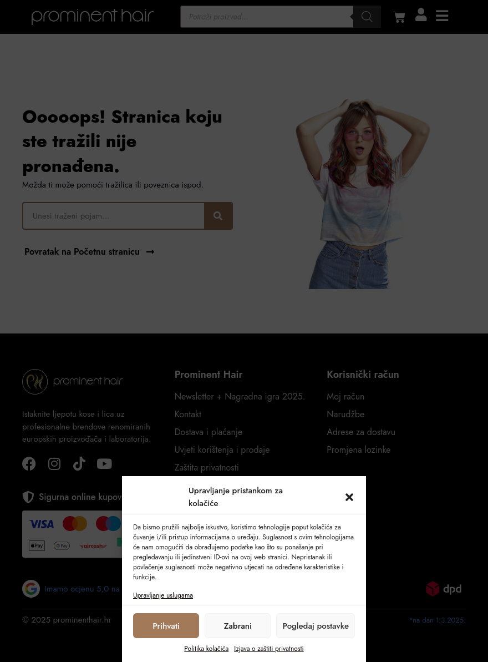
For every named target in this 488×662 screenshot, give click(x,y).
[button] (349, 497)
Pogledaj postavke (315, 626)
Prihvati (166, 626)
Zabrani (238, 626)
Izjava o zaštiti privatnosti (268, 649)
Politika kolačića (206, 649)
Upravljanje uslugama (163, 595)
